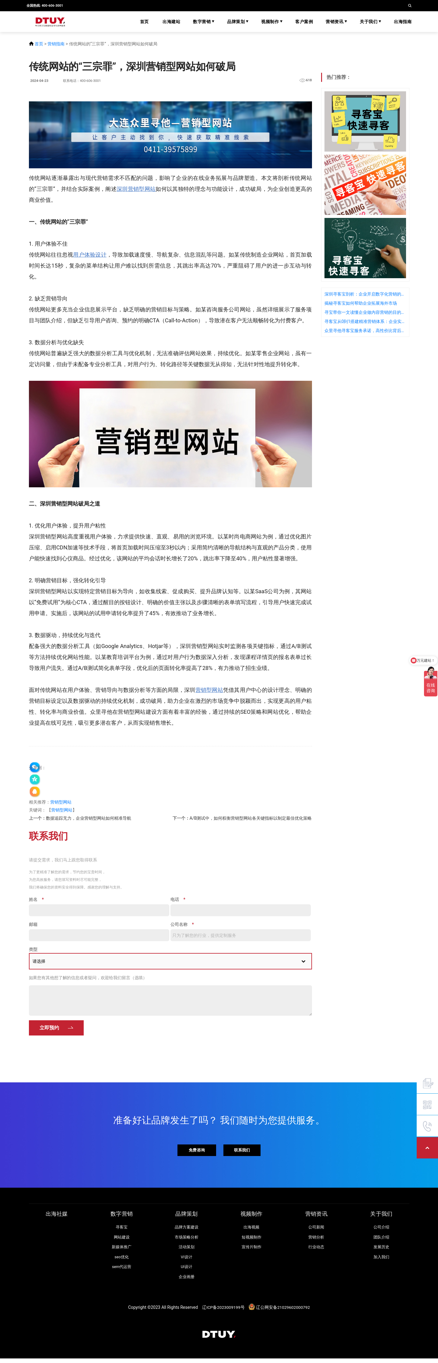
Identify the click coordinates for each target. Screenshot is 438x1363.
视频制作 (271, 21)
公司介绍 (381, 1229)
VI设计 (186, 1260)
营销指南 (56, 43)
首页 (144, 21)
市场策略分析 (186, 1240)
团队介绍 (381, 1240)
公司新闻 (316, 1229)
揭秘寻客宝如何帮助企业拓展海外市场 (360, 303)
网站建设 (122, 1240)
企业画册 (186, 1280)
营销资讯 (336, 21)
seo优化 (121, 1260)
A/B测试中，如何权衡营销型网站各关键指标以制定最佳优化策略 (251, 817)
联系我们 (243, 1151)
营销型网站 (61, 802)
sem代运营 (121, 1270)
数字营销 (203, 21)
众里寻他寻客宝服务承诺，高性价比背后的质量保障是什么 (365, 330)
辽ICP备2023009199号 (222, 1311)
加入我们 (381, 1260)
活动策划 (186, 1250)
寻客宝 (122, 1229)
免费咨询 (196, 1151)
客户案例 (304, 21)
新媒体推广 (121, 1250)
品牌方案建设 (186, 1229)
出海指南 (403, 21)
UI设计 (186, 1270)
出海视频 (251, 1229)
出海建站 (171, 21)
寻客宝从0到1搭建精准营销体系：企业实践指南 (365, 321)
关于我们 (370, 21)
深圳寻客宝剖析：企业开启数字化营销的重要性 (365, 294)
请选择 (39, 962)
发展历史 (381, 1250)
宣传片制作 (251, 1250)
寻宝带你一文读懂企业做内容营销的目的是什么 (365, 312)
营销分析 (316, 1240)
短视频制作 (251, 1240)
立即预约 (49, 1029)
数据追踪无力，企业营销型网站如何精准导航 (88, 817)
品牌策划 (237, 21)
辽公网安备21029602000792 (283, 1311)
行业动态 (316, 1250)
